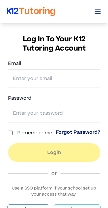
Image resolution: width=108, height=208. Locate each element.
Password (19, 98)
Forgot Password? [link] (78, 132)
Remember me (34, 132)
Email (14, 63)
